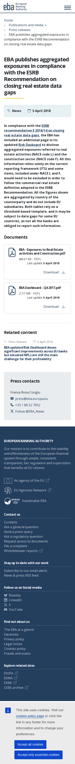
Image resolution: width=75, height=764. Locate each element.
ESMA (8, 678)
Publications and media (26, 25)
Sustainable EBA (25, 501)
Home (8, 20)
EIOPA (8, 673)
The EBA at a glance (19, 629)
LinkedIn (15, 600)
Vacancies (11, 634)
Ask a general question (21, 527)
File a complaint (15, 546)
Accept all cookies (30, 744)
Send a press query (18, 532)
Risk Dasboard (29, 145)
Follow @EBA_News (29, 411)
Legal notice (13, 644)
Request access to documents (26, 541)
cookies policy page (30, 716)
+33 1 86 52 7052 (27, 405)
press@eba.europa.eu (31, 398)
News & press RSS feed (21, 575)
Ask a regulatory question (23, 536)
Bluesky (15, 595)
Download (54, 272)
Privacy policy (14, 639)
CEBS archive (13, 687)
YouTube (16, 609)
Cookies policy (14, 648)
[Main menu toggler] (67, 8)
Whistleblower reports (21, 551)
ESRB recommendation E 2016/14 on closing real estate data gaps (34, 130)
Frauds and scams (17, 653)
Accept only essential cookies (38, 754)
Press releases (20, 30)
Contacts (10, 522)
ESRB (8, 683)
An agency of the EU (24, 480)
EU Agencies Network (25, 490)
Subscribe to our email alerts (25, 570)
